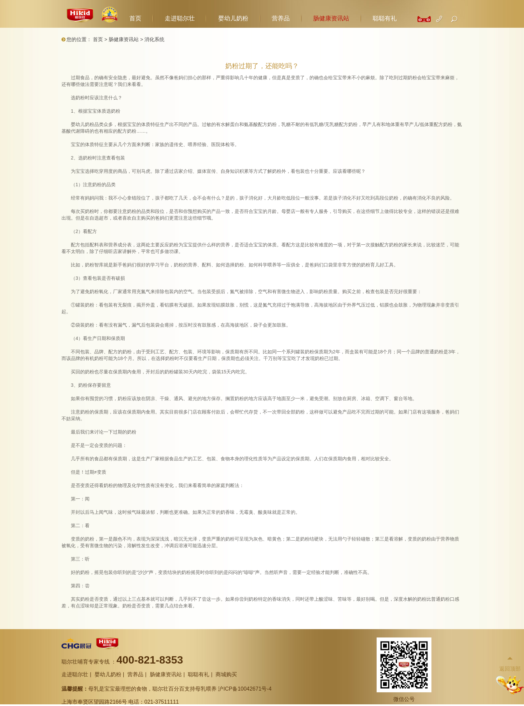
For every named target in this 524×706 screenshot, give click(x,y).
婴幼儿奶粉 (233, 18)
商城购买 (226, 674)
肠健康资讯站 (331, 18)
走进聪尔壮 (180, 18)
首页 (135, 18)
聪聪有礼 (385, 18)
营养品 (281, 18)
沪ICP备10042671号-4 (244, 689)
